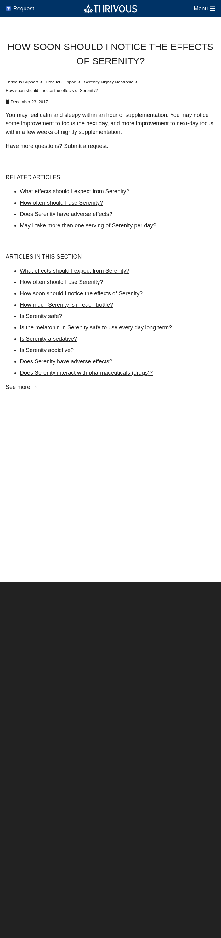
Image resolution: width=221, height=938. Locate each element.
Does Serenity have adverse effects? (66, 214)
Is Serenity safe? (41, 316)
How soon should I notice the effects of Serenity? (81, 293)
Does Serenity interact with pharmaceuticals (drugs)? (86, 373)
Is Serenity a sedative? (48, 339)
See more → (21, 387)
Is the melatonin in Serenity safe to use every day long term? (96, 327)
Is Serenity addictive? (47, 350)
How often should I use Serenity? (61, 203)
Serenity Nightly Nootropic (108, 82)
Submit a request (85, 146)
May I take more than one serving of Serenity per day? (88, 225)
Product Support (61, 82)
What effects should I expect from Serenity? (74, 191)
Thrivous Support (22, 82)
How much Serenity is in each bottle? (66, 305)
